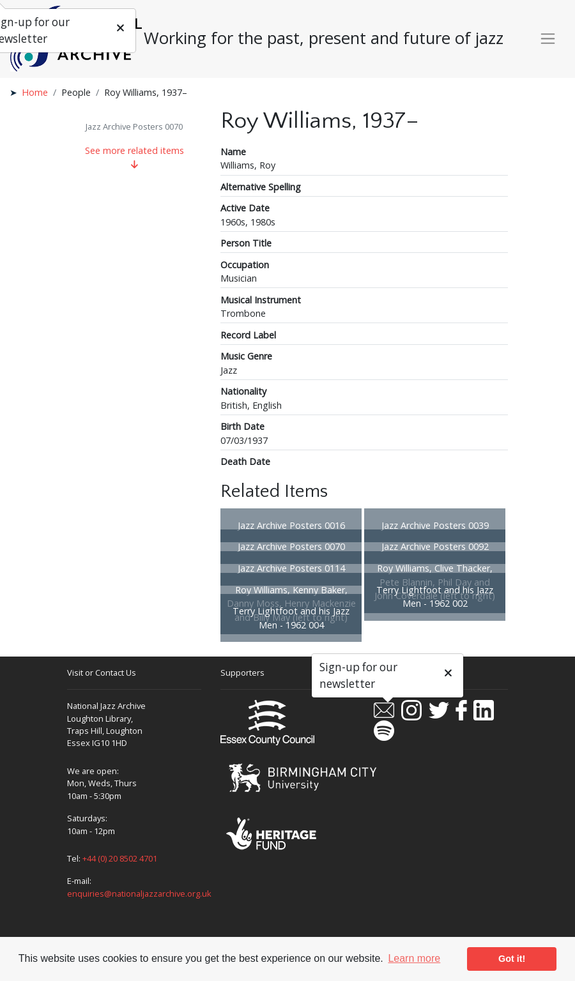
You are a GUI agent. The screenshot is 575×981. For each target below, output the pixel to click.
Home (35, 92)
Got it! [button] (511, 959)
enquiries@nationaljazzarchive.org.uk (139, 893)
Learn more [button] (414, 958)
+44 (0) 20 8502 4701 (119, 858)
